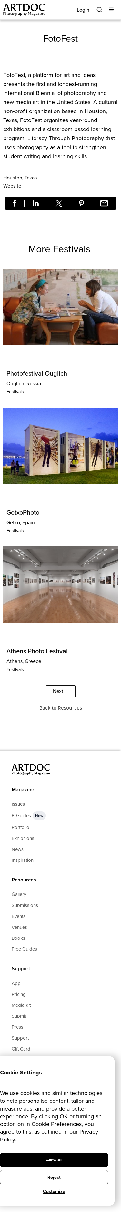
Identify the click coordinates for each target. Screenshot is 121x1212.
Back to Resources (60, 708)
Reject (54, 1177)
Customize (54, 1191)
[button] (112, 9)
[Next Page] (61, 691)
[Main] (24, 10)
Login (83, 9)
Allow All (54, 1160)
